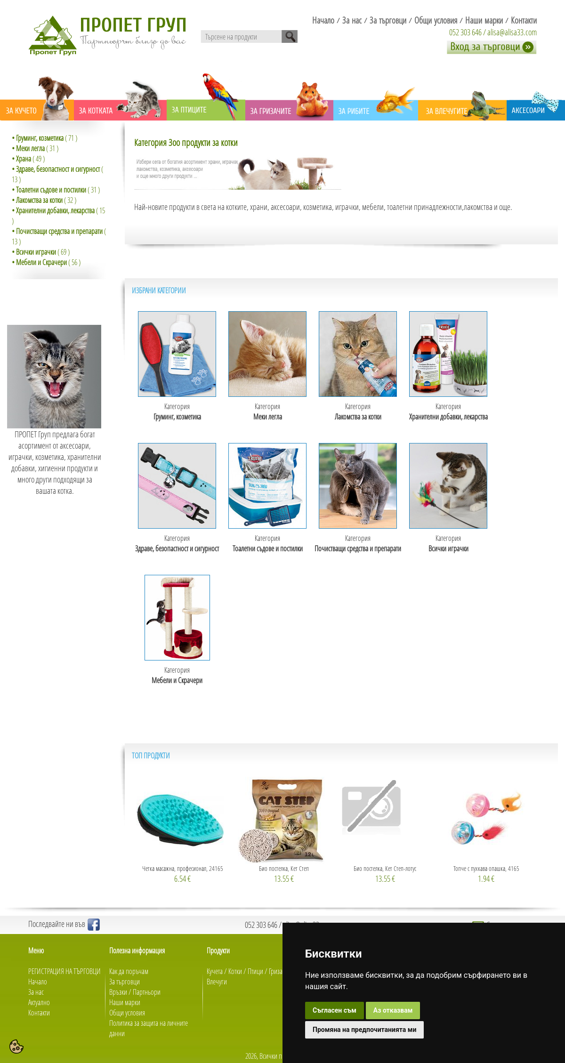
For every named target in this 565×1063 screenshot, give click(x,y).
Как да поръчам (128, 971)
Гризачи (279, 971)
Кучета (215, 971)
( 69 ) (41, 252)
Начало (37, 981)
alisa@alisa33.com (512, 32)
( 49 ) (28, 158)
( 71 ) (44, 138)
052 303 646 (465, 32)
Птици (255, 971)
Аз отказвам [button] (393, 1010)
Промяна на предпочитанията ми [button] (364, 1029)
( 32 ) (44, 200)
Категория (177, 411)
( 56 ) (46, 262)
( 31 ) (35, 148)
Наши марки (124, 1002)
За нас (36, 992)
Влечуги (217, 981)
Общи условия (127, 1012)
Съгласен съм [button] (334, 1010)
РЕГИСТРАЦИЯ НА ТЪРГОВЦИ (64, 971)
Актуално (39, 1002)
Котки (235, 971)
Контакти (39, 1012)
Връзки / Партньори (135, 992)
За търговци (124, 981)
